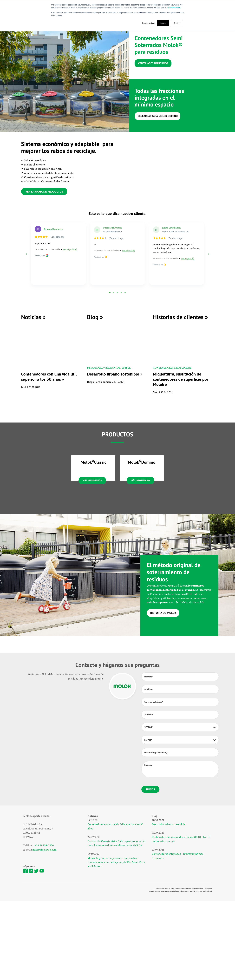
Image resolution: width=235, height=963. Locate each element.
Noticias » (33, 317)
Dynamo (208, 950)
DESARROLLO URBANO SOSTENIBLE (109, 367)
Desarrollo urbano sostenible (168, 886)
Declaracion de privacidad (192, 950)
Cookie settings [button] (148, 23)
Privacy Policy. (174, 8)
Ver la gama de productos (44, 191)
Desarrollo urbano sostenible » (114, 374)
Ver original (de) (70, 249)
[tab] (110, 292)
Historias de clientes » (180, 317)
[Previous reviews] (26, 254)
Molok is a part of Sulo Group (168, 950)
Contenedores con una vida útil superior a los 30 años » (49, 376)
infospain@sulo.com (45, 911)
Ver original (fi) (128, 251)
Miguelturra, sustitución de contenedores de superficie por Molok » (180, 379)
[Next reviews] (208, 254)
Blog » (95, 317)
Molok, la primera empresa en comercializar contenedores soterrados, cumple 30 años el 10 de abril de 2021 (116, 924)
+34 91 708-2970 (44, 907)
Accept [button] (163, 23)
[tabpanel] (64, 79)
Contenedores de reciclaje (172, 367)
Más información (92, 542)
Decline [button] (177, 23)
